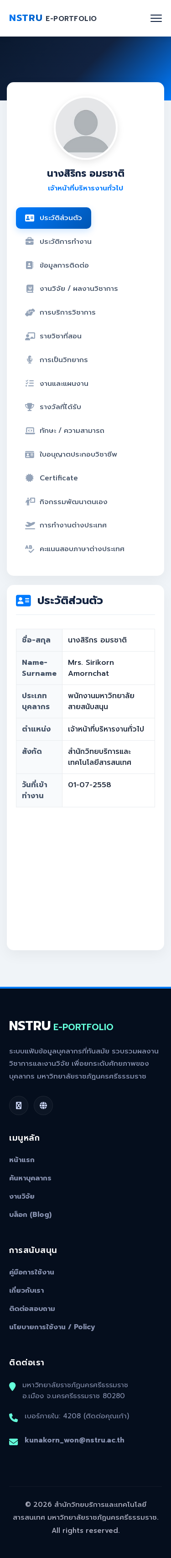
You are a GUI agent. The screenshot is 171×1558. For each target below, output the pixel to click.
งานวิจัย (22, 1196)
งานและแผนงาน (56, 383)
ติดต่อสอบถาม (32, 1309)
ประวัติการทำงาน (58, 241)
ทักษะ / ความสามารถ (64, 430)
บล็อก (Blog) (30, 1215)
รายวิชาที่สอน (53, 336)
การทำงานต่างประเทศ (66, 525)
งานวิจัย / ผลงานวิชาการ (71, 288)
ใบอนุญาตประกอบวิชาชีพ (71, 454)
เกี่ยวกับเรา (26, 1290)
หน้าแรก (22, 1160)
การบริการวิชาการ (60, 312)
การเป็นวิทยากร (56, 359)
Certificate (51, 478)
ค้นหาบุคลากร (30, 1178)
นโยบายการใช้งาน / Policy (52, 1327)
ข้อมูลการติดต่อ (57, 265)
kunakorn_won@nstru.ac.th (74, 1440)
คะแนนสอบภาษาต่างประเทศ (74, 548)
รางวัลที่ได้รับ (53, 406)
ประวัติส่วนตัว (53, 217)
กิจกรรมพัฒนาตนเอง (66, 501)
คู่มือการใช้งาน (31, 1272)
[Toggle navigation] (156, 18)
